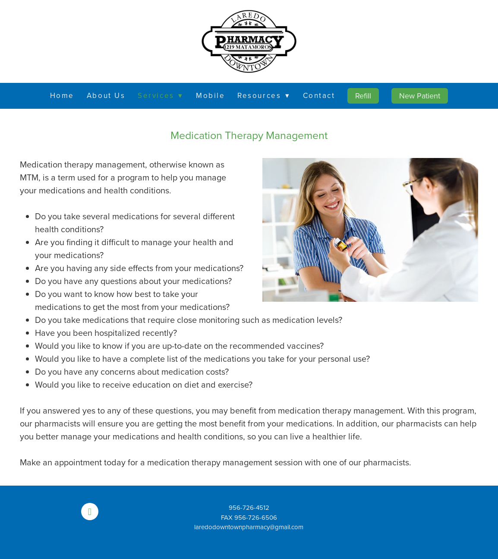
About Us (106, 95)
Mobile (210, 95)
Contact (319, 95)
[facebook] (89, 511)
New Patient (419, 95)
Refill (363, 95)
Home (62, 95)
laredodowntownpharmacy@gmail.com (248, 526)
